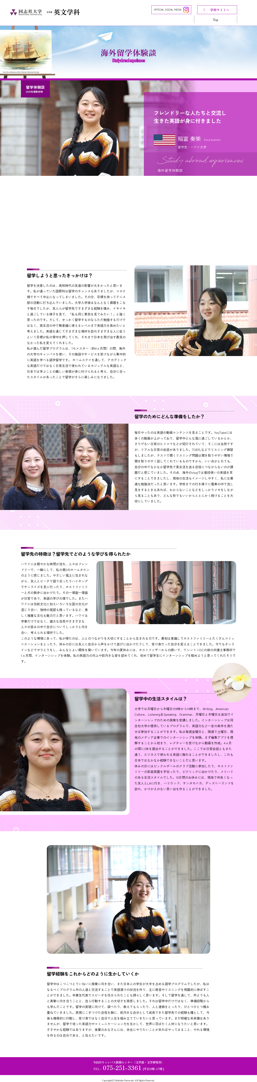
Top (215, 19)
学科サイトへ (219, 9)
